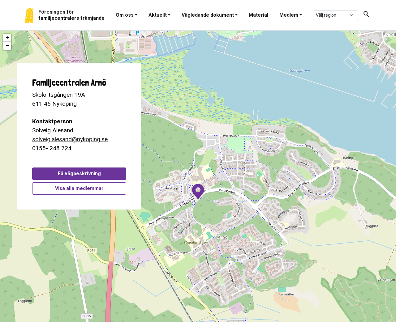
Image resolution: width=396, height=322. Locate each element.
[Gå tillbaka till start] (65, 15)
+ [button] (7, 37)
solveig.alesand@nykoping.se (70, 139)
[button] (364, 15)
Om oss (125, 15)
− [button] (7, 45)
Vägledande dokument (208, 15)
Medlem (288, 15)
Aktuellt (157, 15)
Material (258, 15)
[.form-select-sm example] (335, 15)
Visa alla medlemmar (79, 188)
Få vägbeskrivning (79, 173)
